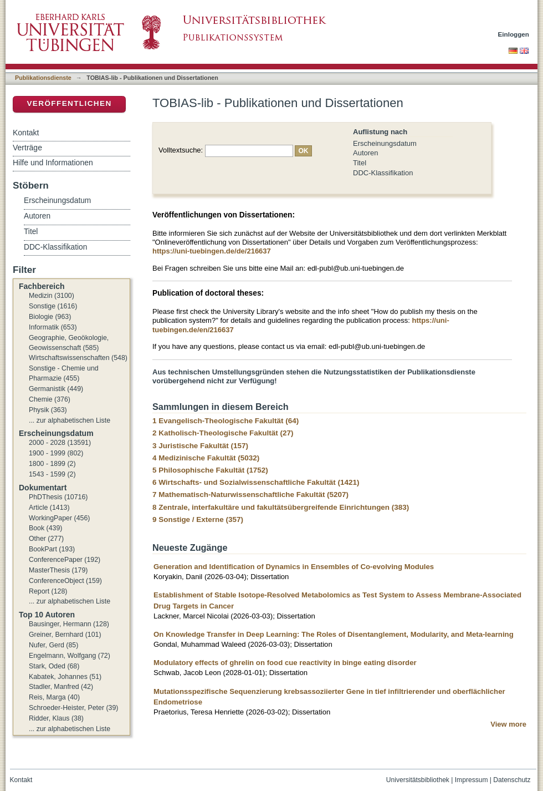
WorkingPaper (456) (59, 518)
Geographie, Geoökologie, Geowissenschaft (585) (69, 343)
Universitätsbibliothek (417, 780)
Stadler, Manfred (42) (61, 687)
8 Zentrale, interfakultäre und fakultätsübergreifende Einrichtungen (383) (280, 507)
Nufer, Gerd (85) (53, 645)
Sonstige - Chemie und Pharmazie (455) (64, 373)
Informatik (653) (53, 327)
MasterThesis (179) (58, 570)
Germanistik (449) (56, 389)
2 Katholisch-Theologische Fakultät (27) (222, 433)
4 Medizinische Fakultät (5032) (205, 458)
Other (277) (46, 538)
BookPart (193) (52, 549)
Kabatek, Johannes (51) (65, 677)
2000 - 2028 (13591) (60, 443)
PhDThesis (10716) (58, 497)
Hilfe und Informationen (53, 162)
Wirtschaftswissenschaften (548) (78, 358)
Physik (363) (48, 410)
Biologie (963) (50, 317)
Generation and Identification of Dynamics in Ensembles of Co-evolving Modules (293, 566)
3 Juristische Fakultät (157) (200, 446)
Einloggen (514, 34)
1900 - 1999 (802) (56, 453)
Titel (359, 163)
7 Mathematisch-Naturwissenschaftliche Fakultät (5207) (250, 494)
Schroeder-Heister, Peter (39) (73, 708)
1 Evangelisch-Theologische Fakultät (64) (225, 421)
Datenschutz (511, 780)
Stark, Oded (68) (54, 666)
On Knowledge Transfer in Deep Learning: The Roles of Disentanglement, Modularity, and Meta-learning (333, 634)
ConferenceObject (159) (65, 581)
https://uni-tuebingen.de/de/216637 (211, 251)
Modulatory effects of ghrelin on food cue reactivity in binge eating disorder (285, 662)
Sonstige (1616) (53, 306)
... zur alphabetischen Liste (69, 420)
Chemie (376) (49, 399)
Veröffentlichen (69, 103)
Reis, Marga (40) (54, 697)
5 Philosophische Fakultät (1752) (210, 470)
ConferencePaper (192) (64, 560)
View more (508, 724)
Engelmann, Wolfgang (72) (69, 656)
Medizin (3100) (51, 296)
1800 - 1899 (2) (52, 464)
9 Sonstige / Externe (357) (197, 519)
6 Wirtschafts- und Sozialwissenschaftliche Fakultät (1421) (255, 482)
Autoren (365, 153)
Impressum (471, 780)
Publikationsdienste (43, 77)
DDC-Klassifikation (383, 173)
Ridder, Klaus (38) (56, 718)
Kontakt (26, 132)
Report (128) (48, 591)
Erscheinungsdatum (385, 143)
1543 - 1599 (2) (52, 474)
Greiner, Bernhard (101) (65, 634)
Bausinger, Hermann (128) (69, 624)
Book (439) (45, 528)
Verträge (27, 147)
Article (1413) (49, 507)
